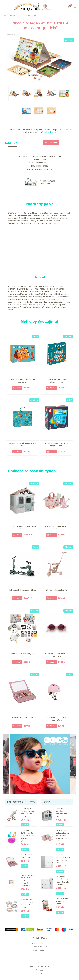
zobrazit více (50, 132)
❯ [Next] (74, 762)
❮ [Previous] (4, 762)
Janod (43, 159)
